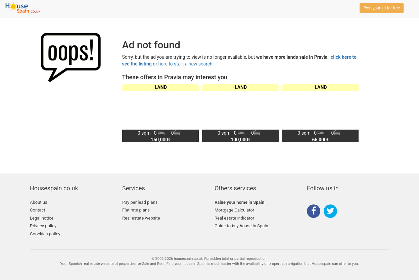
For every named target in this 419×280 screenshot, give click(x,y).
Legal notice (41, 218)
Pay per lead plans (139, 202)
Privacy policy (43, 225)
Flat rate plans (136, 210)
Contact (37, 210)
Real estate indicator (234, 218)
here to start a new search (185, 63)
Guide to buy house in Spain (241, 225)
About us (38, 202)
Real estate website (141, 218)
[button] (350, 112)
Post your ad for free (381, 8)
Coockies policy (45, 233)
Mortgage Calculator (234, 210)
